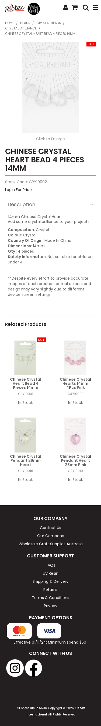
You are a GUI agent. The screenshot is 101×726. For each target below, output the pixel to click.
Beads (25, 23)
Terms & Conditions (50, 597)
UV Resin (50, 573)
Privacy (50, 605)
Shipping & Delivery (50, 581)
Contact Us (50, 527)
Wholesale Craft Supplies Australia (51, 544)
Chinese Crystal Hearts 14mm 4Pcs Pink (75, 383)
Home (9, 23)
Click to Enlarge (50, 139)
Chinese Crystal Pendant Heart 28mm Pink (75, 460)
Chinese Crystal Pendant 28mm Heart (25, 460)
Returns (50, 589)
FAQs (50, 565)
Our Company (50, 535)
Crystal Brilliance (21, 28)
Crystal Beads (48, 23)
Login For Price (18, 189)
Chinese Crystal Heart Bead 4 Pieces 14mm (25, 383)
